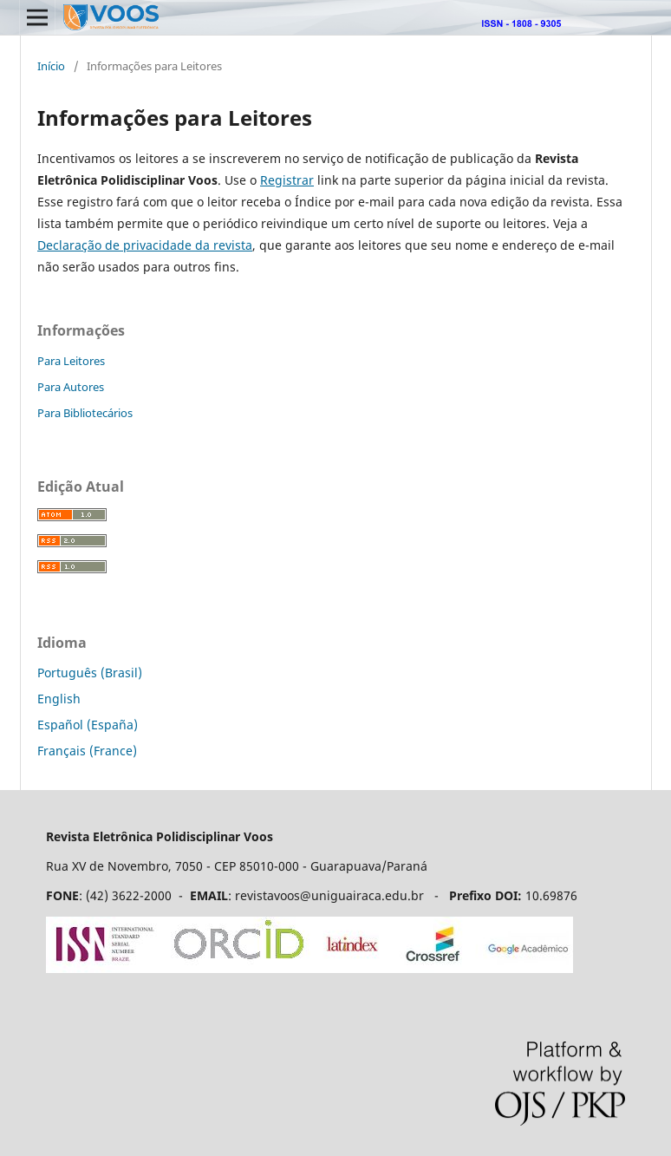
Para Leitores (71, 361)
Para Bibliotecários (85, 413)
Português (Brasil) (89, 672)
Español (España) (87, 724)
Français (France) (87, 750)
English (59, 698)
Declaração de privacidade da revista (144, 245)
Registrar (287, 180)
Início (51, 66)
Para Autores (70, 387)
